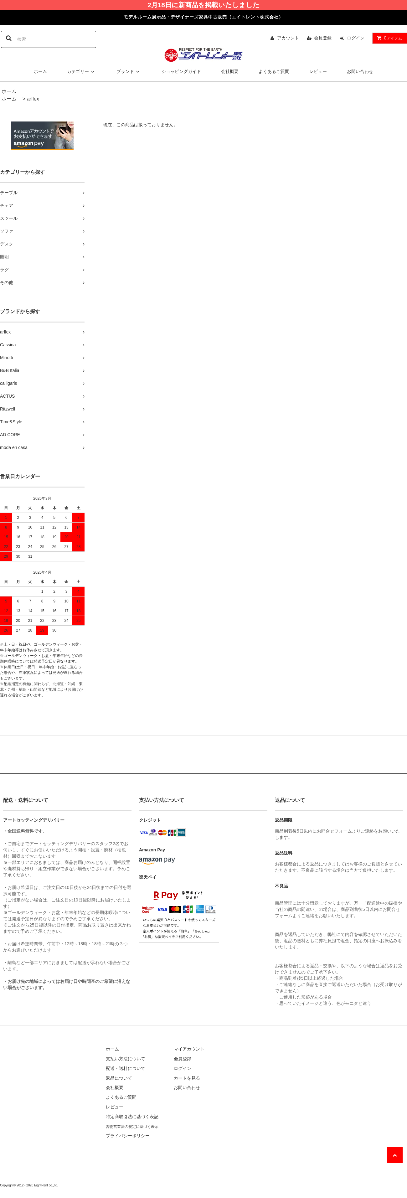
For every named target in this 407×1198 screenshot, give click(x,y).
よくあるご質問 (274, 71)
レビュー (318, 71)
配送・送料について (125, 1068)
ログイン (355, 37)
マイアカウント (189, 1048)
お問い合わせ (360, 71)
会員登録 (323, 37)
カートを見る (187, 1078)
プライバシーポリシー (128, 1135)
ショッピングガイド (181, 71)
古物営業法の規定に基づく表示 (132, 1126)
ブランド (129, 71)
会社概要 (230, 71)
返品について (119, 1078)
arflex (33, 98)
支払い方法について (125, 1058)
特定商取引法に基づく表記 (132, 1116)
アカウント (288, 37)
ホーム (40, 71)
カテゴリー (81, 71)
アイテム (388, 37)
